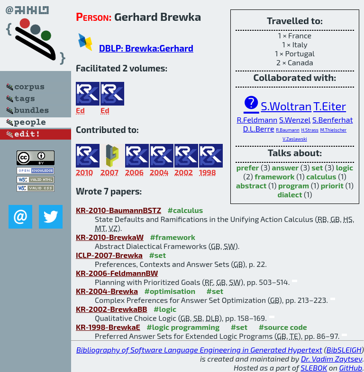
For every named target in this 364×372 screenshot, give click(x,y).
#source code (283, 326)
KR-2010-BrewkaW (110, 236)
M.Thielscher (333, 130)
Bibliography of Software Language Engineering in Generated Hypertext (199, 349)
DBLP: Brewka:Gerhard (146, 48)
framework (274, 176)
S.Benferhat (332, 119)
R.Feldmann (257, 119)
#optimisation (170, 290)
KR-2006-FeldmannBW (117, 272)
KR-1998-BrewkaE (108, 326)
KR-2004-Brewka (107, 290)
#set (157, 254)
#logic (165, 308)
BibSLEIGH (344, 349)
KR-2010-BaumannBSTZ (118, 209)
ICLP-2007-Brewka (109, 254)
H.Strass (309, 130)
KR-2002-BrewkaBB (111, 308)
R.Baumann (288, 130)
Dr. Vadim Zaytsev (331, 358)
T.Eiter (329, 106)
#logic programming (182, 326)
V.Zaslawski (294, 139)
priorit (332, 185)
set (317, 167)
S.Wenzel (294, 119)
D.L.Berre (258, 128)
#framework (172, 236)
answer (285, 167)
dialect (289, 194)
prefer (248, 167)
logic (345, 167)
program (293, 185)
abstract (251, 185)
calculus (321, 176)
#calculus (185, 209)
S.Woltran (286, 106)
